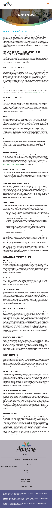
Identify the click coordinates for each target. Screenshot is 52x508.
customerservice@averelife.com (36, 92)
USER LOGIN (35, 4)
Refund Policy (26, 474)
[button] (48, 4)
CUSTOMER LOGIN (26, 487)
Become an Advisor (26, 481)
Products (26, 472)
